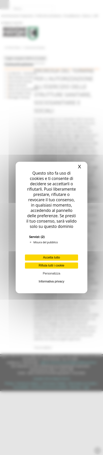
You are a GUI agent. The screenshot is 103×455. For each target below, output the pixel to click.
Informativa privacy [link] (51, 281)
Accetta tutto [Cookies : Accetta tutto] (51, 257)
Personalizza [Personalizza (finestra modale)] (51, 273)
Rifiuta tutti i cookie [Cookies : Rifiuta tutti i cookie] (51, 265)
